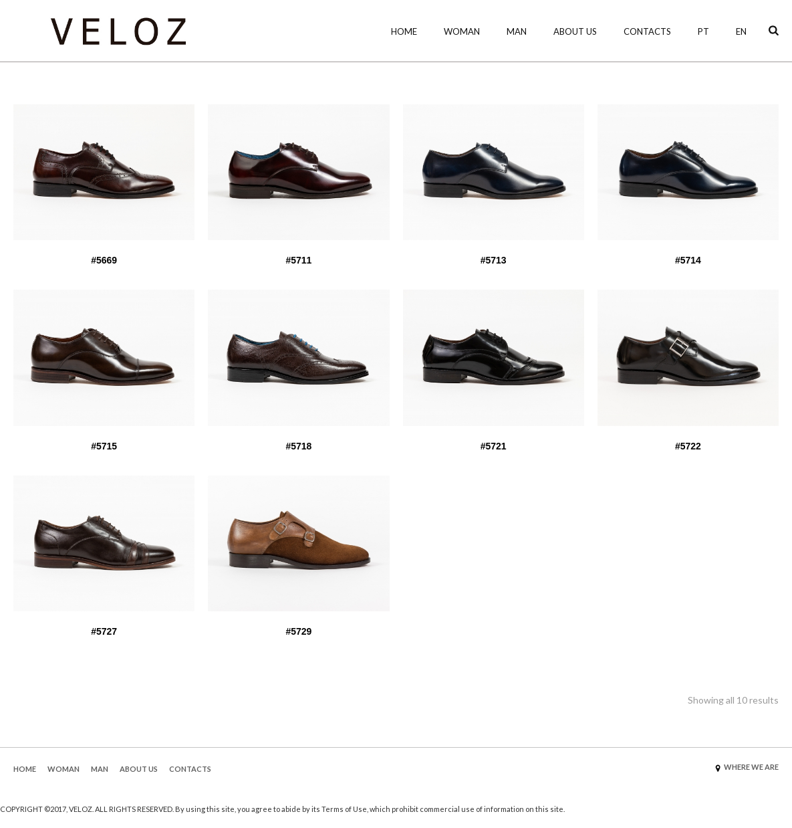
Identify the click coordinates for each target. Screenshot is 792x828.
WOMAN (462, 31)
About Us (575, 31)
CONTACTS (190, 768)
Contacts (647, 31)
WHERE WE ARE (751, 766)
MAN (517, 31)
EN (741, 31)
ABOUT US (139, 768)
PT (703, 31)
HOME (404, 31)
